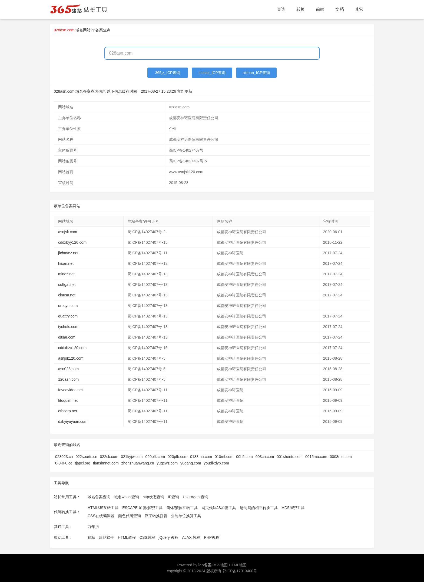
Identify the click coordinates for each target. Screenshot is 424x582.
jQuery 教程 (168, 537)
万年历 (93, 526)
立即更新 (184, 91)
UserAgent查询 (195, 497)
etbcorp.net (67, 411)
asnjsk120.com (70, 358)
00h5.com (244, 456)
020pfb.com (177, 456)
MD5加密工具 (293, 508)
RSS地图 (220, 565)
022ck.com (109, 456)
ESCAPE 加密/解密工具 (142, 508)
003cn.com (265, 456)
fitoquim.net (68, 400)
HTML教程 (127, 537)
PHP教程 (211, 537)
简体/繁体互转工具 (182, 508)
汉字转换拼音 (156, 516)
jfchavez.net (68, 253)
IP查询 (173, 497)
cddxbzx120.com (72, 348)
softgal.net (67, 284)
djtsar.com (66, 337)
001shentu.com (290, 456)
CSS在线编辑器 (101, 516)
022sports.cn (86, 456)
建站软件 (106, 537)
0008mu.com (341, 456)
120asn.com (68, 379)
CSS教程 (147, 537)
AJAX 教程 (191, 537)
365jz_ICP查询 (167, 73)
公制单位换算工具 (186, 516)
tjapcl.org (82, 463)
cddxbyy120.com (72, 242)
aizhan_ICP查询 (256, 73)
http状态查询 (153, 497)
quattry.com (68, 316)
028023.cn (64, 456)
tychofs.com (68, 327)
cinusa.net (66, 295)
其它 (359, 9)
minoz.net (66, 274)
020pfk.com (155, 456)
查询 (281, 9)
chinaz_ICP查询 (212, 73)
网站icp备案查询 (97, 30)
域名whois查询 (126, 497)
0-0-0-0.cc (63, 463)
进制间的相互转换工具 (259, 508)
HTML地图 (238, 565)
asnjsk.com (67, 232)
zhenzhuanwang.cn (137, 463)
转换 (300, 9)
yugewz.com (167, 463)
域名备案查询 (99, 497)
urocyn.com (68, 305)
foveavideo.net (70, 390)
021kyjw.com (132, 456)
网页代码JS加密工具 (218, 508)
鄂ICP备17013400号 (240, 571)
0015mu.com (316, 456)
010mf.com (224, 456)
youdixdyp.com (216, 463)
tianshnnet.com (106, 463)
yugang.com (190, 463)
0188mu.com (201, 456)
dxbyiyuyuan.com (72, 421)
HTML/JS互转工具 (103, 508)
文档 (339, 9)
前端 (320, 9)
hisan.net (66, 263)
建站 (91, 537)
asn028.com (68, 369)
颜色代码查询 (129, 516)
